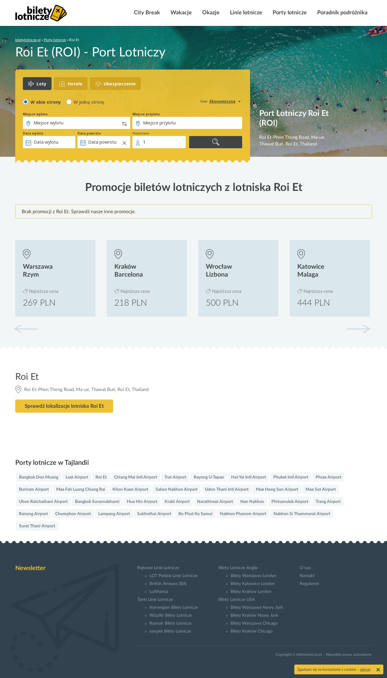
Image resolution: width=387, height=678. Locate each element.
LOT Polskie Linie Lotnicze (173, 576)
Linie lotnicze (245, 13)
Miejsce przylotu (146, 114)
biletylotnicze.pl (28, 40)
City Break (146, 13)
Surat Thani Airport (37, 526)
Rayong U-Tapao (209, 477)
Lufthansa (158, 592)
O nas (305, 568)
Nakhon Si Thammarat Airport (302, 514)
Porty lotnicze (289, 13)
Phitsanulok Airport (289, 502)
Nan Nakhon (252, 502)
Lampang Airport (114, 514)
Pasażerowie (140, 133)
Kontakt (307, 576)
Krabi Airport (177, 502)
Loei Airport (77, 477)
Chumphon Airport (73, 514)
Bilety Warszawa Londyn (253, 576)
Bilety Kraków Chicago (252, 631)
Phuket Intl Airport (290, 477)
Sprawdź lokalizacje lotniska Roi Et (64, 406)
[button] (358, 328)
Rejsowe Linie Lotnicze (158, 568)
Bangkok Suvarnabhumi (97, 502)
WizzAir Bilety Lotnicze (170, 615)
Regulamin (309, 584)
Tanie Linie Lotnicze (155, 599)
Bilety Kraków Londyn (251, 592)
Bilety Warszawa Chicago (254, 623)
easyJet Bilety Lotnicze (170, 631)
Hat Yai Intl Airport (248, 477)
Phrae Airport (328, 477)
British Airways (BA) (168, 584)
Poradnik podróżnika (341, 13)
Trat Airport (175, 477)
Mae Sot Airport (321, 489)
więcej (365, 669)
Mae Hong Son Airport (277, 489)
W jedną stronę (89, 102)
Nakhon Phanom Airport (243, 514)
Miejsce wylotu (35, 114)
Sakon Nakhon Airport (177, 489)
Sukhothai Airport (154, 514)
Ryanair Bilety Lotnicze (170, 623)
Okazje (210, 13)
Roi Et (101, 477)
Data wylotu (33, 133)
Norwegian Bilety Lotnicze (173, 607)
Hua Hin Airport (142, 502)
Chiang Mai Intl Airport (135, 477)
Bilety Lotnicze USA (236, 599)
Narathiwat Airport (215, 502)
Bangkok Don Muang (38, 477)
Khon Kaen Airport (130, 489)
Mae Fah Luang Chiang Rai (80, 489)
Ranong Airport (33, 514)
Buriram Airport (34, 489)
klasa (203, 101)
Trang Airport (328, 502)
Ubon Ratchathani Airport (43, 502)
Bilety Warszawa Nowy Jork (257, 607)
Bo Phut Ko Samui (195, 514)
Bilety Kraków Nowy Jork (254, 615)
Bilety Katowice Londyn (252, 584)
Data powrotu (89, 133)
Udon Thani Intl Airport (227, 489)
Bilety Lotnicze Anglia (238, 568)
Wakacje (180, 13)
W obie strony (45, 102)
